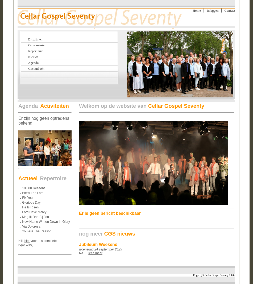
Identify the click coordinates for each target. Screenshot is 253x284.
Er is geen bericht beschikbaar (110, 213)
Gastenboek (36, 69)
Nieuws (33, 57)
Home (197, 11)
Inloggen (213, 11)
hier (27, 241)
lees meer (95, 253)
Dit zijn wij (35, 39)
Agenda (33, 63)
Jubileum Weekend (98, 244)
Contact (229, 11)
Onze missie (36, 45)
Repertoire (35, 51)
